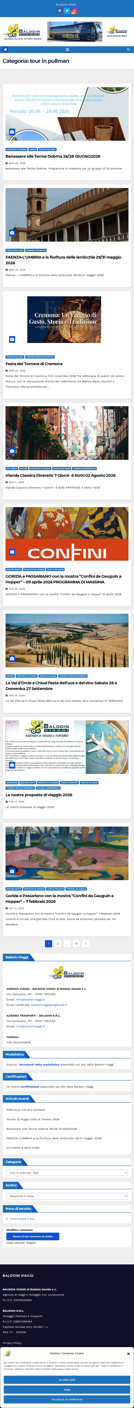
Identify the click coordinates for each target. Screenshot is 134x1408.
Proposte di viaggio (16, 149)
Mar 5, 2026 (16, 482)
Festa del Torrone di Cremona (34, 363)
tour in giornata (69, 783)
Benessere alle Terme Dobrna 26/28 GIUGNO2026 (53, 156)
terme (32, 149)
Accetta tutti (67, 1379)
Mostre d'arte (14, 569)
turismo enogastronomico (40, 357)
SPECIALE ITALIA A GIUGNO (25, 1110)
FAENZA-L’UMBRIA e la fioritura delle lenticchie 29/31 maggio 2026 (54, 1138)
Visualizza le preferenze (67, 1399)
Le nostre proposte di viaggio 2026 (39, 794)
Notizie (23, 468)
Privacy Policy (12, 1343)
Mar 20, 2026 (17, 370)
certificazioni (30, 1086)
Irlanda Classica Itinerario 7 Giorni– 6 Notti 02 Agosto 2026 (60, 475)
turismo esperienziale (84, 468)
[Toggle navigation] (68, 49)
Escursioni (12, 783)
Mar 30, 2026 (17, 163)
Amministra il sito (22, 1219)
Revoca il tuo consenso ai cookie (33, 1236)
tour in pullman (47, 149)
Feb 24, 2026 (17, 695)
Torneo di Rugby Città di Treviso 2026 (32, 1119)
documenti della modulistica (39, 1064)
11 (76, 944)
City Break (12, 468)
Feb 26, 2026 (17, 589)
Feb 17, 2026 (16, 802)
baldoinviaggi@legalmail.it (49, 1005)
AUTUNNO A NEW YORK (22, 1147)
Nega (67, 1389)
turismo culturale (35, 250)
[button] (128, 1353)
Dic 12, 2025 (16, 908)
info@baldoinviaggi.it (30, 999)
